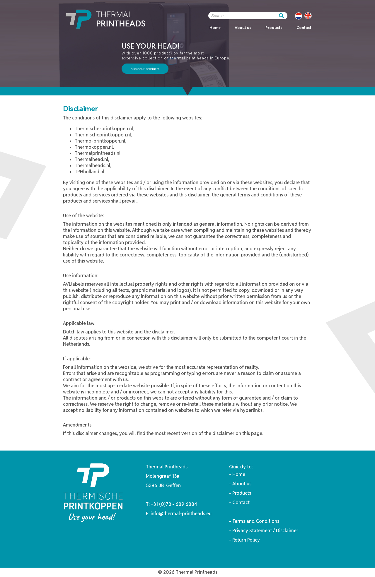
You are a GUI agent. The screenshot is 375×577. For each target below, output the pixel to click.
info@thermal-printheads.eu (181, 514)
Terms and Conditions (255, 521)
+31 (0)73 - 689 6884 (174, 504)
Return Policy (246, 540)
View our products (145, 68)
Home (215, 27)
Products (273, 27)
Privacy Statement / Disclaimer (265, 531)
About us (243, 27)
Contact (303, 27)
